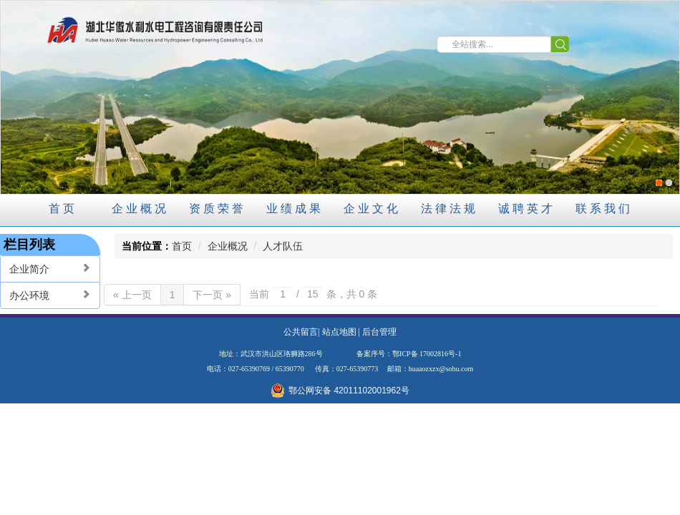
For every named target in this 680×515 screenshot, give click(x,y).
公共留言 (300, 332)
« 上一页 (132, 294)
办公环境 (50, 295)
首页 (182, 246)
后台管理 (379, 332)
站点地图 (339, 332)
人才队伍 (283, 246)
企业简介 (50, 269)
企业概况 (228, 246)
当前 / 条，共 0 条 (313, 294)
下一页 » (212, 294)
